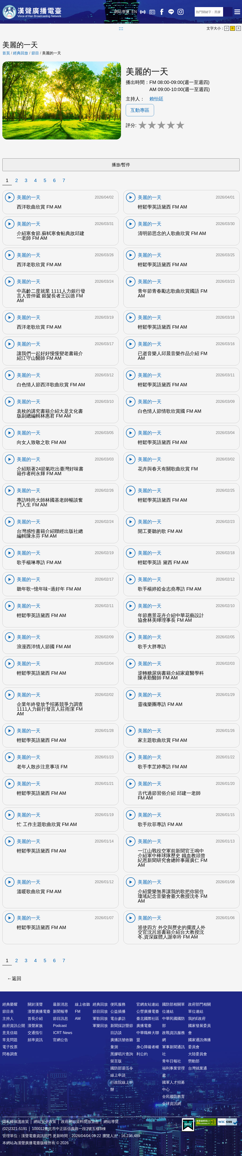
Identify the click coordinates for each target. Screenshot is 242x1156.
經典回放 (152, 12)
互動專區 (139, 110)
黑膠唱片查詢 (121, 1054)
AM (78, 1019)
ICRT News (62, 1033)
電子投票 (9, 1047)
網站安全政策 (45, 1122)
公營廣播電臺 (147, 1011)
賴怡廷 (156, 98)
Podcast (60, 1026)
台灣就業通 (197, 1068)
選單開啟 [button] (237, 12)
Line (171, 12)
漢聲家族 (35, 1026)
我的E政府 (197, 1019)
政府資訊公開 (13, 1026)
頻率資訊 (35, 1040)
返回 (16, 978)
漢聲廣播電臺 (31, 12)
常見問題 (9, 1040)
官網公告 (60, 1040)
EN (134, 12)
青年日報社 (171, 1061)
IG (180, 12)
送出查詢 (228, 12)
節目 (35, 53)
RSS (190, 12)
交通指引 (35, 1033)
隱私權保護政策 (15, 1122)
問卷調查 (9, 1054)
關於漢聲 (35, 1004)
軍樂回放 (100, 1026)
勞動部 (193, 1061)
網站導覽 (121, 12)
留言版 (116, 1061)
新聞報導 (60, 1011)
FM (77, 1011)
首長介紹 (35, 1019)
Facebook (161, 12)
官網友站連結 (147, 1004)
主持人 (8, 1019)
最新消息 (60, 1004)
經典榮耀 (9, 1004)
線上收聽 (142, 12)
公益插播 (117, 1011)
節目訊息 (60, 1019)
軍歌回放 (100, 1019)
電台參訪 (117, 1019)
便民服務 (117, 1004)
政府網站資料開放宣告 (80, 1122)
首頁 (6, 53)
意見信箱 (9, 1033)
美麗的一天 (51, 53)
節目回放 (100, 1011)
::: (121, 28)
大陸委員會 (197, 1054)
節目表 (8, 1011)
